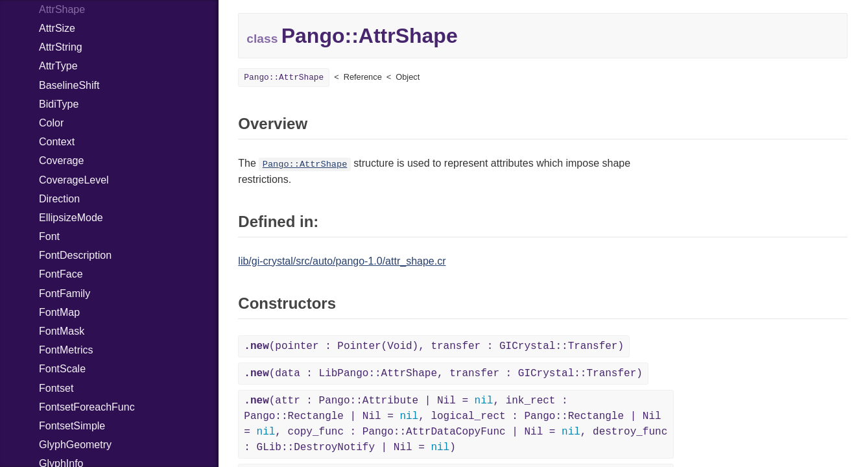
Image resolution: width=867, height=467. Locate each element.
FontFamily (64, 293)
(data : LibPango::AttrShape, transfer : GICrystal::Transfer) (443, 373)
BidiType (58, 104)
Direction (59, 198)
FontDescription (75, 255)
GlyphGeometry (75, 444)
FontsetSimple (72, 425)
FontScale (62, 368)
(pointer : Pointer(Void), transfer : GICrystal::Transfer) (434, 346)
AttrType (58, 65)
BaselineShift (69, 85)
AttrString (60, 47)
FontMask (61, 331)
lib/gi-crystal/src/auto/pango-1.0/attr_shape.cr (341, 261)
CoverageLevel (74, 180)
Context (57, 141)
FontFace (61, 274)
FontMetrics (66, 349)
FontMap (59, 312)
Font (49, 236)
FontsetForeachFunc (87, 407)
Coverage (61, 160)
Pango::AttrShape (284, 77)
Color (51, 122)
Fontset (56, 388)
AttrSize (57, 28)
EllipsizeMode (71, 217)
